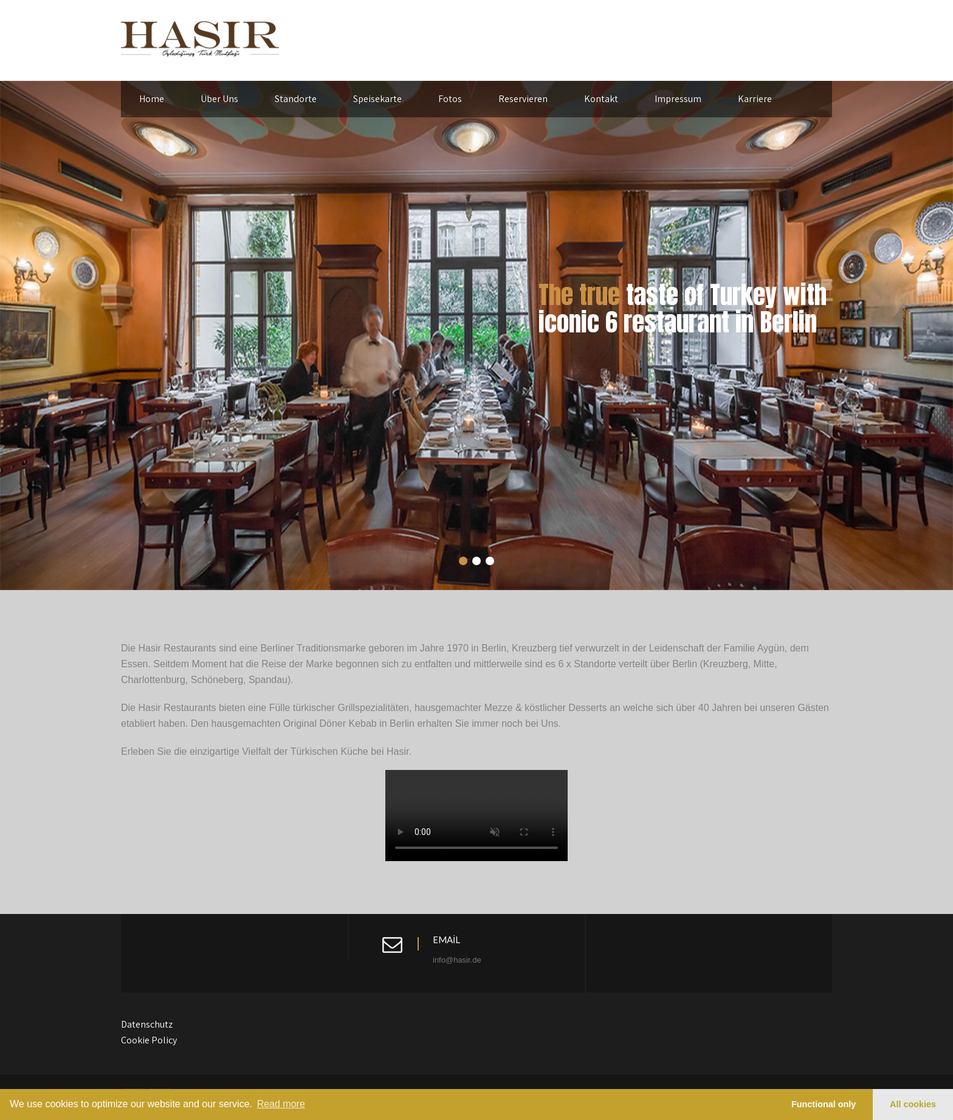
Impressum (678, 98)
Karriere (755, 98)
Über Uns (219, 98)
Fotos (450, 98)
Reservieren (523, 98)
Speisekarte (377, 98)
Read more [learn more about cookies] (281, 1104)
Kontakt (601, 98)
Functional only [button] (823, 1104)
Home (151, 98)
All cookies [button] (913, 1104)
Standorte (296, 98)
